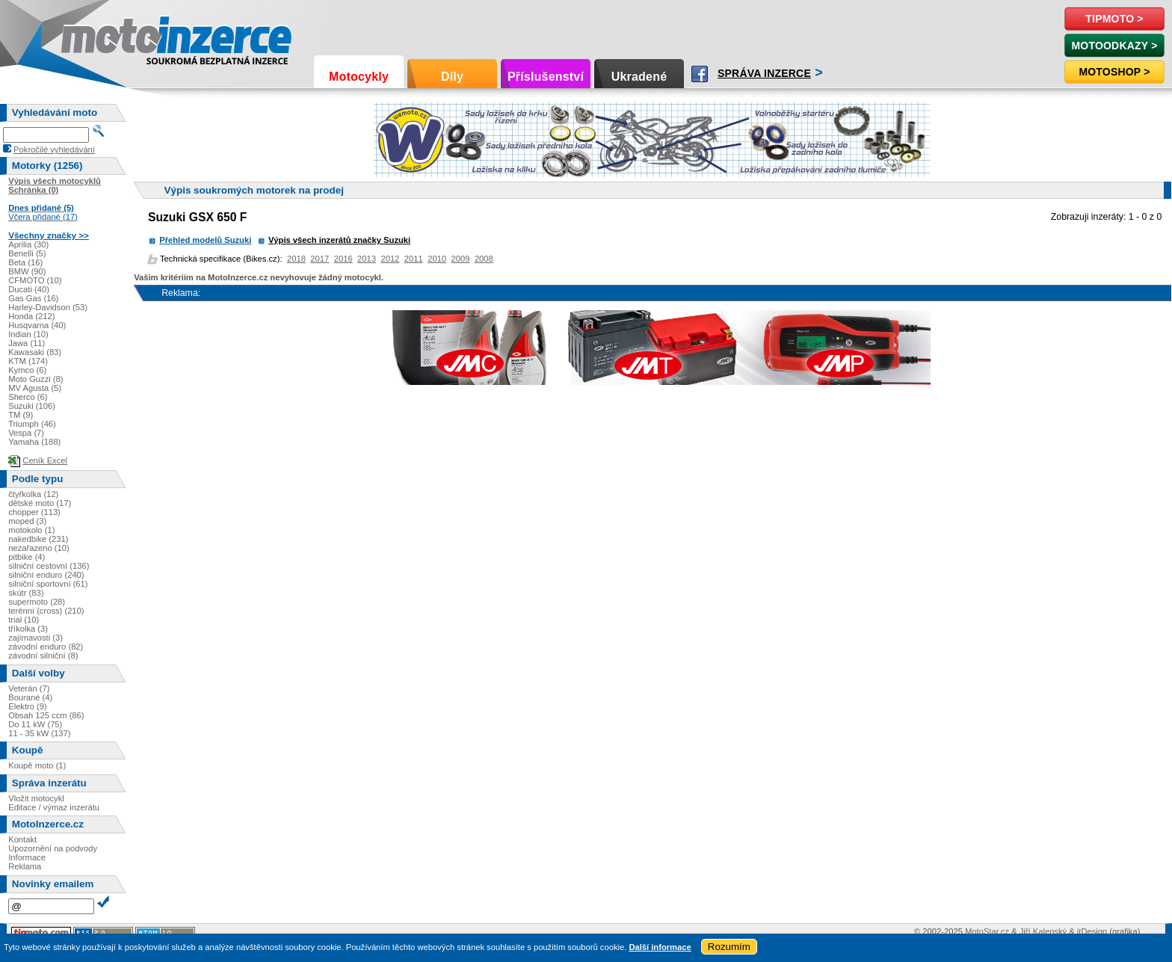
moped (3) (27, 521)
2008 (484, 258)
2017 (319, 258)
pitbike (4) (26, 556)
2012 (389, 258)
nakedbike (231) (38, 538)
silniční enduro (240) (46, 574)
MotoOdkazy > (1114, 46)
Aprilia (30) (28, 244)
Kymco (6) (27, 370)
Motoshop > (1114, 72)
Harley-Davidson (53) (47, 307)
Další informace (660, 947)
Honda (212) (31, 316)
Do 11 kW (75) (35, 724)
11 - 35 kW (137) (39, 733)
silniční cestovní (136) (48, 565)
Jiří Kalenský (1043, 931)
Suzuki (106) (31, 405)
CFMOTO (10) (34, 280)
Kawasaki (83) (34, 352)
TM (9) (20, 414)
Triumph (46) (32, 423)
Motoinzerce (93, 37)
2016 (343, 258)
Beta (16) (25, 262)
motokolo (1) (31, 529)
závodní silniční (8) (43, 655)
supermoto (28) (36, 601)
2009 (460, 258)
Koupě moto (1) (37, 765)
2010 (437, 258)
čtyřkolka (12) (33, 494)
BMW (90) (27, 271)
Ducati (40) (28, 289)
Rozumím (729, 946)
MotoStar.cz (987, 931)
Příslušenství (546, 76)
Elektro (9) (27, 706)
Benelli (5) (27, 253)
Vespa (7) (26, 432)
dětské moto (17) (39, 503)
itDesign (1092, 931)
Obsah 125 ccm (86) (46, 715)
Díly (452, 76)
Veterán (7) (28, 688)
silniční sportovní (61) (47, 583)
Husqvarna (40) (37, 325)
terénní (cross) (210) (46, 610)
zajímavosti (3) (35, 637)
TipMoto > (1114, 19)
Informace (27, 857)
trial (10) (23, 619)
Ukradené (639, 76)
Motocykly (359, 76)
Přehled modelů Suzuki (205, 239)
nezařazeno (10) (38, 547)
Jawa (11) (26, 343)
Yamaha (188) (34, 441)
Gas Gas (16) (33, 298)
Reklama (24, 866)
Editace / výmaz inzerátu (53, 807)
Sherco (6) (27, 396)
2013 (366, 258)
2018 (296, 258)
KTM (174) (28, 361)
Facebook (699, 74)
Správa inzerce (764, 73)
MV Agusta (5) (34, 387)
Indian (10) (28, 334)
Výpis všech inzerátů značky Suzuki (339, 239)
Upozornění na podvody (52, 848)
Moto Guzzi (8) (35, 378)
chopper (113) (34, 512)
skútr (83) (25, 592)
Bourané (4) (30, 697)
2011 (413, 258)
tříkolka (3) (28, 628)
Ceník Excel (44, 460)
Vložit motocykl (36, 798)
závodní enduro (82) (45, 646)
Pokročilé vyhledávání (54, 149)
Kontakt (22, 839)
